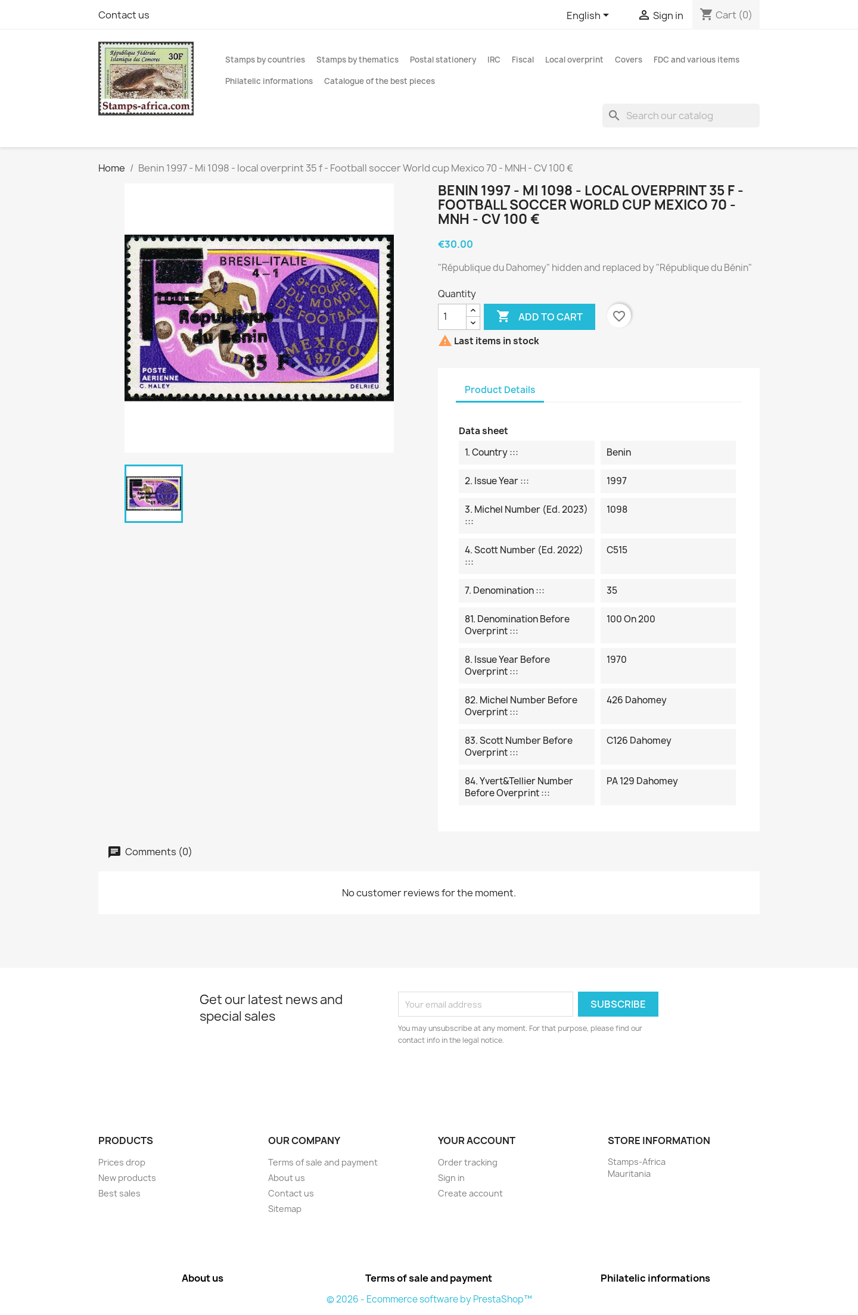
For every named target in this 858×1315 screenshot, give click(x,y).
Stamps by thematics (357, 59)
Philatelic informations (269, 81)
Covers (628, 59)
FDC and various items (696, 59)
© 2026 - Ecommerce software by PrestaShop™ (429, 1299)
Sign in (451, 1177)
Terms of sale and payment (323, 1162)
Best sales (119, 1193)
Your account (476, 1140)
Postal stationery (443, 59)
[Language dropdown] (590, 16)
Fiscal (523, 59)
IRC (493, 59)
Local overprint (574, 59)
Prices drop (121, 1162)
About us (286, 1177)
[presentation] (497, 1079)
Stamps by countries (265, 59)
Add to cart (539, 317)
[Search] (681, 115)
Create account (470, 1193)
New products (127, 1177)
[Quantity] (452, 317)
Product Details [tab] (500, 390)
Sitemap (284, 1208)
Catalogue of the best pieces (379, 81)
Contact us (124, 14)
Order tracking (468, 1162)
